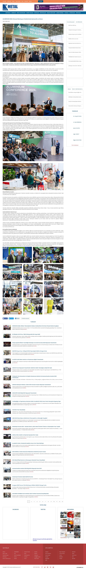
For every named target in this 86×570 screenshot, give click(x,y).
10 (53, 501)
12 (59, 501)
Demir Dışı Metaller (17, 555)
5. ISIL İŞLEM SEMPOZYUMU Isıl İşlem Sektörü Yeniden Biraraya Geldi (76, 61)
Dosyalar (46, 556)
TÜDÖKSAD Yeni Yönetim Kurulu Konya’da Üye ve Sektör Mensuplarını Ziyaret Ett (76, 56)
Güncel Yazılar (47, 555)
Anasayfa (4, 1)
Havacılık (25, 556)
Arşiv (22, 1)
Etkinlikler (61, 556)
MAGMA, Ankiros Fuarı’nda (73, 38)
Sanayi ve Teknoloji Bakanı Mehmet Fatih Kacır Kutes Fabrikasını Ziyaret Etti (76, 101)
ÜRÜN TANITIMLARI (21, 12)
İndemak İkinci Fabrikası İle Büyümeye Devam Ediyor (76, 105)
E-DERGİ (40, 1)
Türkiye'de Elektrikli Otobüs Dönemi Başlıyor (76, 47)
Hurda (25, 558)
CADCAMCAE (16, 551)
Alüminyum (5, 556)
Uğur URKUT (73, 134)
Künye (13, 1)
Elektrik (15, 558)
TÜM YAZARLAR (74, 145)
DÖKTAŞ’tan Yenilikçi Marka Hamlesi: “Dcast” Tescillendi (76, 96)
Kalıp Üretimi (36, 558)
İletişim (30, 1)
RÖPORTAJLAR (43, 12)
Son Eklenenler (79, 22)
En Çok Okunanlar (70, 22)
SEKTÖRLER (8, 12)
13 (62, 501)
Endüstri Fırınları (27, 551)
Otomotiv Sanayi (80, 89)
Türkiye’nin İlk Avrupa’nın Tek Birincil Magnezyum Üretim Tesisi (76, 29)
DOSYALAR (36, 12)
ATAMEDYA (80, 567)
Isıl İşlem (35, 551)
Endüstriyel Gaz (27, 555)
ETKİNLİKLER (72, 12)
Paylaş (6, 318)
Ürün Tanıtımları (48, 553)
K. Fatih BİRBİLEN (74, 122)
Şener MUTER (74, 128)
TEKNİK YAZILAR (29, 12)
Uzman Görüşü (62, 553)
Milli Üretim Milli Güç (72, 25)
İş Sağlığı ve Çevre (37, 556)
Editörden (9, 1)
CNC (15, 553)
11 (56, 501)
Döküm (69, 89)
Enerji (25, 553)
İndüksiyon (36, 555)
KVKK (46, 560)
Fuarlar (60, 555)
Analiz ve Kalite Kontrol (7, 558)
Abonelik (26, 1)
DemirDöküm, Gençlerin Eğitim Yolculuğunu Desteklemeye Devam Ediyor (76, 92)
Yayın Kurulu (18, 1)
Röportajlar (47, 558)
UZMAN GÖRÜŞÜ (59, 12)
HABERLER (13, 12)
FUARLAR (66, 12)
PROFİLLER (78, 12)
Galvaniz (35, 553)
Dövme (15, 556)
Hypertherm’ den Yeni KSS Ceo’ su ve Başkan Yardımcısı (76, 43)
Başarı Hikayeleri (62, 551)
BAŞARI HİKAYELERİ (51, 12)
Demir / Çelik (75, 89)
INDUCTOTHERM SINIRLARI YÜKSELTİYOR (76, 52)
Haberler (46, 551)
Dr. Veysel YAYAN (74, 116)
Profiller (60, 558)
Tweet (12, 318)
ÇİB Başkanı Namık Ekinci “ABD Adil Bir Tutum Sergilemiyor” (76, 65)
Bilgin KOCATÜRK (74, 140)
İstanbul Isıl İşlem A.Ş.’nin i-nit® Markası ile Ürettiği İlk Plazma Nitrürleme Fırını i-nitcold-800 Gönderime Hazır (76, 34)
